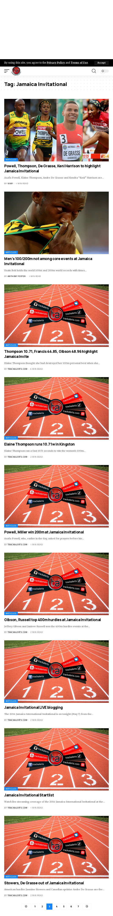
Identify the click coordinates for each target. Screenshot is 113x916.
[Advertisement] (56, 29)
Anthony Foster (17, 276)
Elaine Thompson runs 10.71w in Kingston (39, 444)
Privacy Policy (56, 62)
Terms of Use (79, 62)
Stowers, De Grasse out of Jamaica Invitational (44, 883)
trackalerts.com (18, 369)
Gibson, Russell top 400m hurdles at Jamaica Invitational (52, 619)
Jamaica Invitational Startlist (29, 795)
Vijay (10, 183)
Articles (11, 159)
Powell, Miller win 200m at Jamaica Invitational (44, 532)
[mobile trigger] (7, 71)
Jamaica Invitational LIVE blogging (33, 707)
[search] (94, 71)
